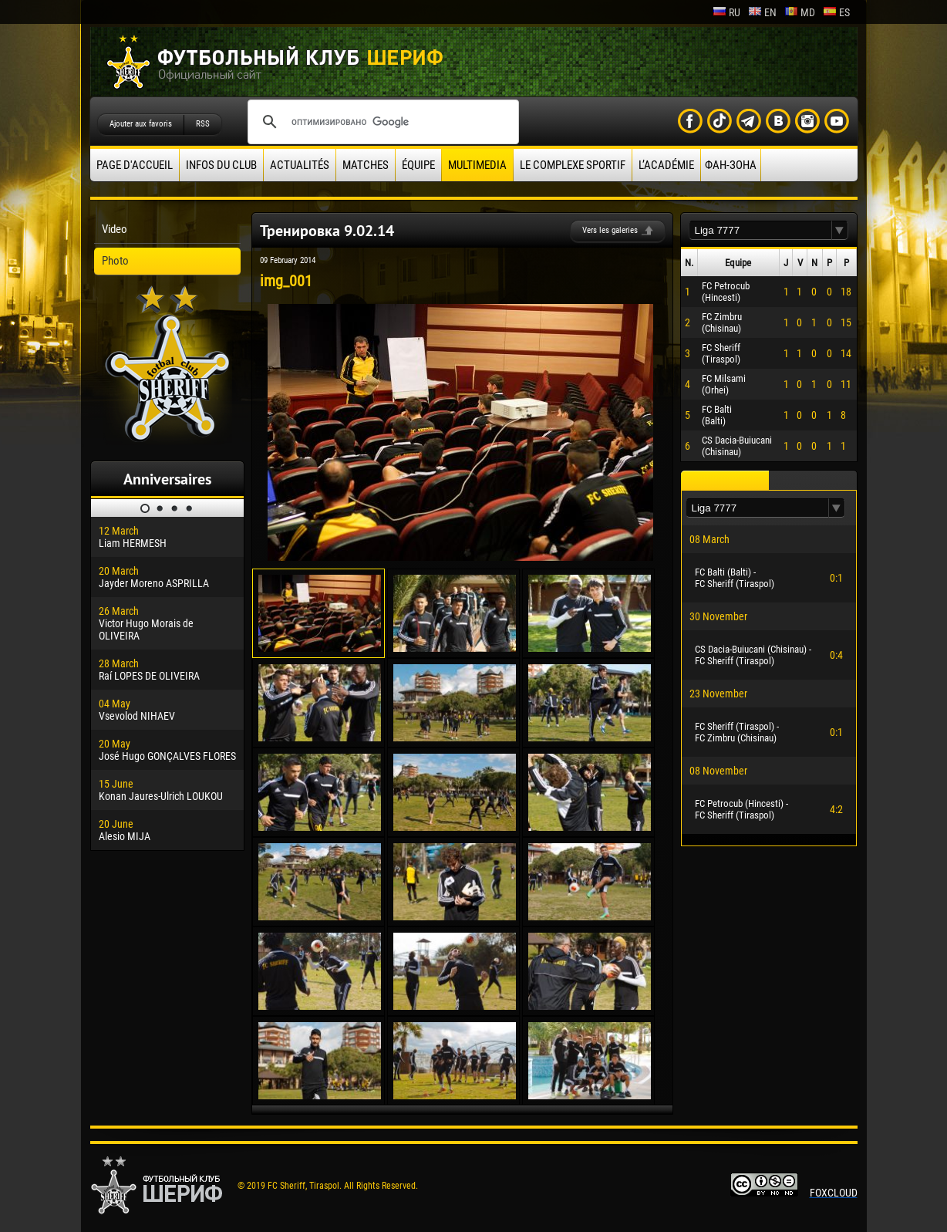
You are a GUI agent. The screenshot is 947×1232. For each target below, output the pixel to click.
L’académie (666, 165)
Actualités (299, 165)
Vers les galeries (610, 230)
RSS (203, 124)
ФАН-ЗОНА (731, 165)
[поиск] (381, 122)
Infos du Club (221, 165)
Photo (115, 261)
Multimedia (477, 165)
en (762, 12)
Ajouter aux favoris (141, 124)
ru (726, 12)
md (799, 12)
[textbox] (760, 230)
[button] (839, 230)
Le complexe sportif (572, 165)
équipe (418, 165)
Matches (365, 165)
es (836, 12)
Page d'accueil (134, 165)
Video (114, 229)
